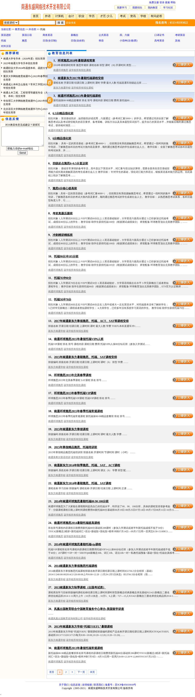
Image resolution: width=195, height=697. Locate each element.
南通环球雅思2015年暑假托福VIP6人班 (78, 339)
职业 (81, 16)
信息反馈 (75, 684)
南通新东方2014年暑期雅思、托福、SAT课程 (82, 483)
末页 (92, 672)
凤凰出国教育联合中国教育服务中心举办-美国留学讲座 (89, 609)
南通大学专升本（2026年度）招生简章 (24, 58)
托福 (3, 40)
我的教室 (153, 7)
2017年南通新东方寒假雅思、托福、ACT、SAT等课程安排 (91, 321)
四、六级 (125, 35)
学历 (92, 16)
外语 (48, 16)
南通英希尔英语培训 (59, 457)
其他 (177, 40)
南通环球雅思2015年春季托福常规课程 (78, 411)
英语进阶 (6, 35)
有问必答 (156, 16)
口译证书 (159, 35)
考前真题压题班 (63, 213)
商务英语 (48, 35)
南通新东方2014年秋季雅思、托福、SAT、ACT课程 (87, 465)
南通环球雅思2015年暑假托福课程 (79, 95)
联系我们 (98, 684)
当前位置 (6, 29)
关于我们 (64, 684)
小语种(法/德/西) (129, 40)
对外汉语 (6, 46)
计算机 (59, 16)
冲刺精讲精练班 (63, 235)
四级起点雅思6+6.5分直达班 (70, 163)
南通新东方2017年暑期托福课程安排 (81, 78)
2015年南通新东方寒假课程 (71, 429)
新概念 (74, 35)
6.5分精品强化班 (63, 113)
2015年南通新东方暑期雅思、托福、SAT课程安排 (85, 357)
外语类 (32, 29)
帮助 (173, 2)
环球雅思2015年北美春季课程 (72, 375)
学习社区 (168, 7)
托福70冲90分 (62, 278)
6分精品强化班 (62, 138)
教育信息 (20, 29)
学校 (143, 16)
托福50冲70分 (62, 299)
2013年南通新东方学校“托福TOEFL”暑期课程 (83, 626)
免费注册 (154, 2)
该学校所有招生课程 (80, 70)
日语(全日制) (50, 40)
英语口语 (27, 35)
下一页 (81, 672)
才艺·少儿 (106, 16)
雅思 (24, 40)
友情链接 (87, 684)
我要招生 (137, 7)
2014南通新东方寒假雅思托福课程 (75, 565)
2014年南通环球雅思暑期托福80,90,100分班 (81, 501)
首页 (36, 16)
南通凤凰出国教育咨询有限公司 (65, 618)
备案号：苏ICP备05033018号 (120, 684)
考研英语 (180, 35)
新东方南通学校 (62, 87)
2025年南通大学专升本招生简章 (20, 63)
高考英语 (159, 40)
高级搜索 (71, 22)
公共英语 (104, 35)
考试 (123, 16)
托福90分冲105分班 (66, 256)
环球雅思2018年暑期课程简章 (76, 60)
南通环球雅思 (60, 70)
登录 (161, 2)
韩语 (101, 40)
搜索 (167, 2)
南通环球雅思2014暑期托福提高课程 (77, 522)
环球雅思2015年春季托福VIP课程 (75, 393)
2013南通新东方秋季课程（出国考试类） (80, 587)
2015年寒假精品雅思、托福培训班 (75, 447)
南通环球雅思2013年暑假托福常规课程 (78, 648)
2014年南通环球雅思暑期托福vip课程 (77, 544)
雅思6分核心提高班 (65, 188)
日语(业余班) (78, 40)
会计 (71, 16)
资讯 (133, 16)
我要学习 (122, 7)
